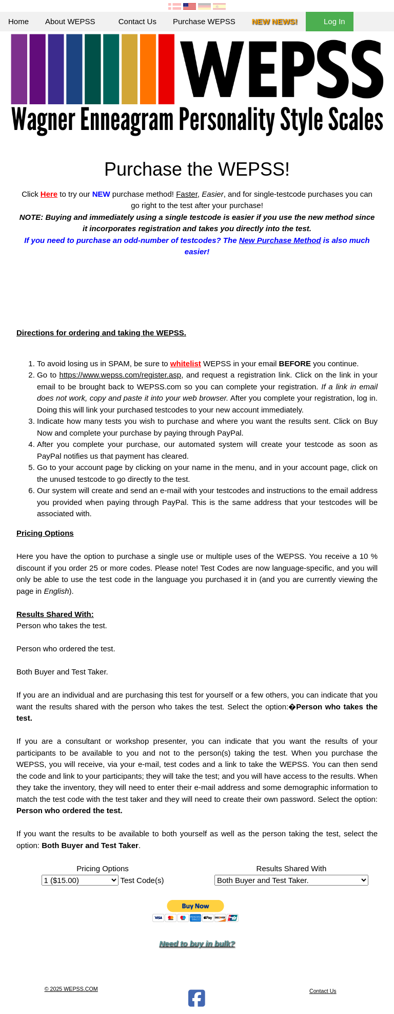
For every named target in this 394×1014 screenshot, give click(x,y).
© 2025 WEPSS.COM (71, 989)
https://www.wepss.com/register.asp (121, 374)
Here (49, 194)
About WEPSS (73, 21)
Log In (329, 21)
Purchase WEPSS (204, 21)
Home (18, 21)
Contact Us (137, 21)
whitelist (185, 363)
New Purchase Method (280, 240)
